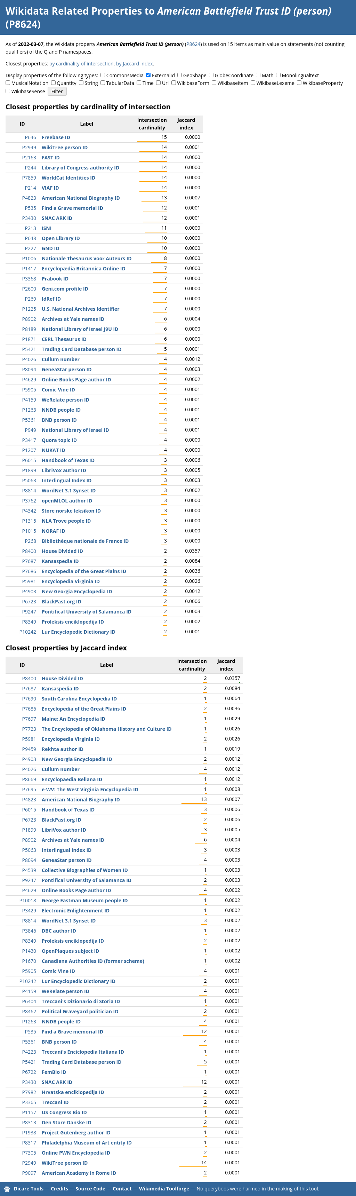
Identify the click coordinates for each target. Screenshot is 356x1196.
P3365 (29, 1102)
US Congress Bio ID (64, 1112)
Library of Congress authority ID (80, 167)
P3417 (29, 440)
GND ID (50, 248)
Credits (59, 1188)
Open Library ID (61, 238)
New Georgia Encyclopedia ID (77, 591)
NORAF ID (53, 531)
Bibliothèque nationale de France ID (85, 541)
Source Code (90, 1188)
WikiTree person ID (65, 147)
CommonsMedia (125, 75)
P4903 (29, 591)
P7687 (29, 561)
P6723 (29, 601)
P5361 (29, 420)
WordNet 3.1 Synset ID (69, 490)
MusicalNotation (30, 83)
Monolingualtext (300, 75)
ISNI (46, 228)
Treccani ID (55, 1102)
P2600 (29, 288)
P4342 (29, 510)
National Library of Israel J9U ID (80, 329)
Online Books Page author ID (76, 379)
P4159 (29, 399)
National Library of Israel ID (75, 430)
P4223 (29, 1051)
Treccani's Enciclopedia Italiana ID (83, 1051)
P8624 (193, 44)
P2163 (29, 157)
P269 (30, 298)
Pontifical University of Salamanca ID (86, 611)
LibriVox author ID (64, 470)
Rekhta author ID (62, 749)
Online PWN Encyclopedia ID (76, 1152)
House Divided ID (62, 551)
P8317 (29, 1142)
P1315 (29, 520)
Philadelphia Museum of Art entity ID (87, 1142)
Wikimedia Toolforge (164, 1188)
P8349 (29, 621)
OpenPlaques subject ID (70, 951)
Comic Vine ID (58, 389)
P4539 (29, 870)
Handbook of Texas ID (68, 460)
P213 (30, 228)
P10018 (27, 900)
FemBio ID (54, 1072)
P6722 (29, 1072)
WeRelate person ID (65, 399)
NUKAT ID (53, 450)
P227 (30, 248)
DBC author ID (59, 930)
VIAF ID (50, 187)
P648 (30, 238)
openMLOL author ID (67, 500)
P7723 (29, 729)
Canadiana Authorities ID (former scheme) (93, 961)
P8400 (29, 551)
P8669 (29, 779)
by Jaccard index (134, 63)
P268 (30, 541)
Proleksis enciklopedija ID (73, 621)
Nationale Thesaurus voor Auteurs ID (87, 258)
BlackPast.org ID (61, 601)
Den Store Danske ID (66, 1122)
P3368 (29, 278)
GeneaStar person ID (67, 369)
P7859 (29, 177)
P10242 (27, 631)
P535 (30, 208)
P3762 (29, 500)
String (91, 83)
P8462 (29, 1011)
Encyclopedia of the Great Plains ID (84, 571)
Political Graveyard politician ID (80, 1011)
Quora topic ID (59, 440)
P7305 (29, 1152)
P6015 (29, 460)
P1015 (29, 531)
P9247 (29, 611)
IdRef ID (51, 298)
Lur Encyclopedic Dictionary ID (78, 631)
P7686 (29, 571)
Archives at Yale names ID (73, 319)
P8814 (29, 490)
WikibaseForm (193, 83)
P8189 (29, 329)
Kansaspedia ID (60, 561)
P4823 (29, 198)
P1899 (29, 470)
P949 (30, 430)
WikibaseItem (233, 83)
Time (148, 83)
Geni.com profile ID (65, 288)
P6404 (29, 1001)
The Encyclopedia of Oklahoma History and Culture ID (107, 729)
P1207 (29, 450)
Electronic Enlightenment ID (76, 910)
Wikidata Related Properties (74, 10)
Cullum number (61, 359)
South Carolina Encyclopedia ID (79, 698)
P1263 (29, 409)
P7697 (29, 718)
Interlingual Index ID (66, 480)
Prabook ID (55, 278)
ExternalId (163, 75)
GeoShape (195, 75)
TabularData (120, 83)
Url (165, 83)
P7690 (29, 698)
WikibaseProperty (323, 83)
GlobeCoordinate (234, 75)
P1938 (29, 1132)
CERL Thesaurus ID (64, 339)
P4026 (29, 359)
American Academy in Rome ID (79, 1173)
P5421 (29, 349)
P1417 (29, 268)
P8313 (29, 1122)
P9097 (29, 1173)
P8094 (29, 369)
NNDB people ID (61, 409)
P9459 (29, 749)
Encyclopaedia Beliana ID (72, 779)
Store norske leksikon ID (71, 510)
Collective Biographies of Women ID (85, 870)
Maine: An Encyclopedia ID (73, 718)
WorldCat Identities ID (68, 177)
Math (268, 75)
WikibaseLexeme (275, 83)
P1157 (29, 1112)
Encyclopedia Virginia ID (71, 581)
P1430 (29, 951)
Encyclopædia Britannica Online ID (84, 268)
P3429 (29, 910)
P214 (30, 187)
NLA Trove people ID (66, 520)
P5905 (29, 389)
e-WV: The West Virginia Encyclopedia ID (90, 789)
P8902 (29, 319)
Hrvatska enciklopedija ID (73, 1092)
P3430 (29, 218)
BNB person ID (59, 420)
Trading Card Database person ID (82, 349)
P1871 (29, 339)
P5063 (29, 480)
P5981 (29, 581)
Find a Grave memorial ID (72, 208)
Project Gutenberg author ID (76, 1132)
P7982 (29, 1092)
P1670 (29, 961)
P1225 (29, 309)
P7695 (29, 789)
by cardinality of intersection (81, 63)
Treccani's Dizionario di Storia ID (81, 1001)
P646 (30, 137)
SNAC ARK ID (57, 218)
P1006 (29, 258)
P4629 (29, 379)
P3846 (29, 930)
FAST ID (51, 157)
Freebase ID (56, 137)
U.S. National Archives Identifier (81, 309)
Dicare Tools (28, 1188)
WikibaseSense (28, 91)
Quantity (66, 83)
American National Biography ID (81, 198)
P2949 (29, 147)
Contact (122, 1188)
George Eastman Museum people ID (85, 900)
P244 (30, 167)
